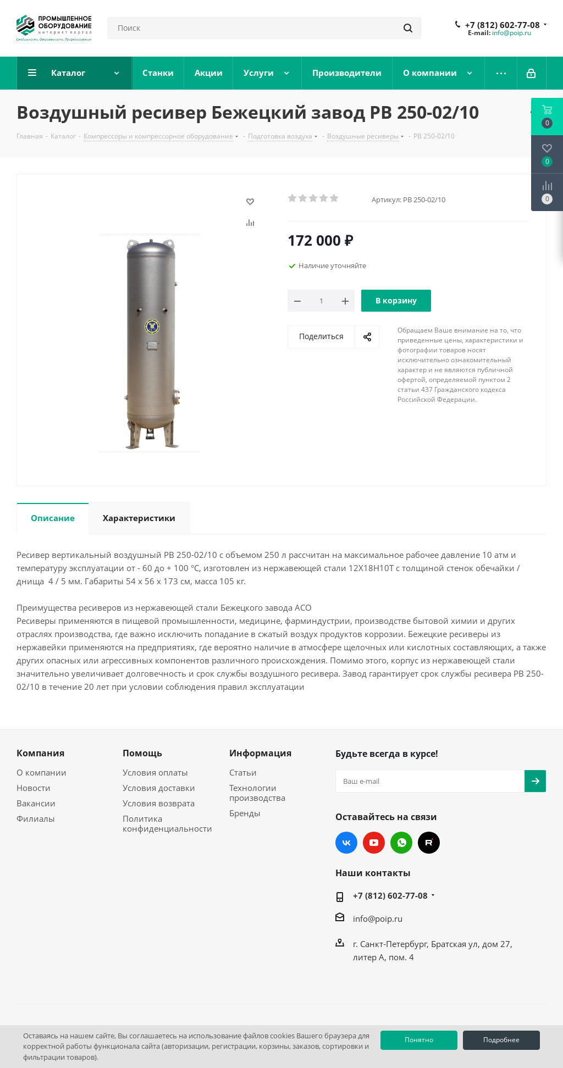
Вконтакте (346, 843)
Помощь (142, 753)
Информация (260, 753)
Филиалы (35, 818)
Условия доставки (159, 787)
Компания (40, 753)
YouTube (374, 843)
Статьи (243, 772)
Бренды (245, 812)
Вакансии (36, 803)
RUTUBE (429, 843)
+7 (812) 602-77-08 (502, 25)
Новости (33, 787)
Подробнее (501, 1039)
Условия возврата (159, 803)
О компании (41, 772)
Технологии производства (257, 792)
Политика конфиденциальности (167, 823)
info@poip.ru (511, 32)
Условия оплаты (155, 772)
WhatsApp (401, 843)
